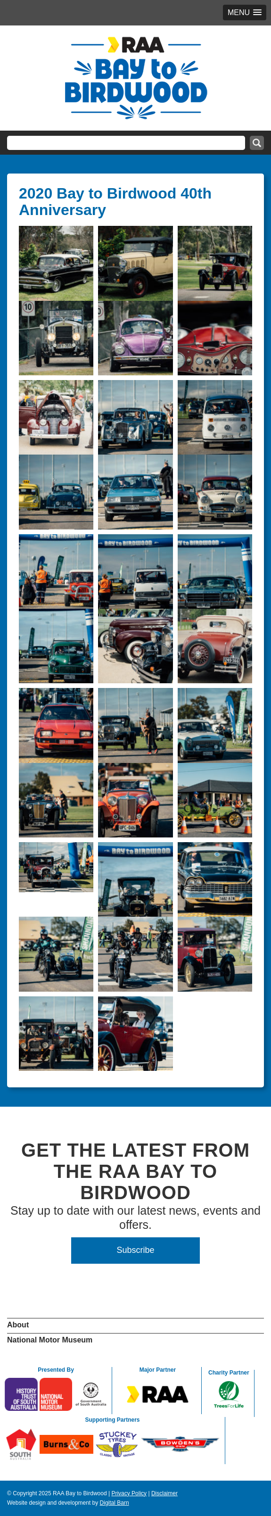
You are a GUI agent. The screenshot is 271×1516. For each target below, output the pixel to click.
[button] (244, 12)
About (18, 1325)
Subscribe (135, 1250)
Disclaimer (164, 1493)
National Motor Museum (49, 1340)
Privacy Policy (129, 1493)
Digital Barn (114, 1502)
